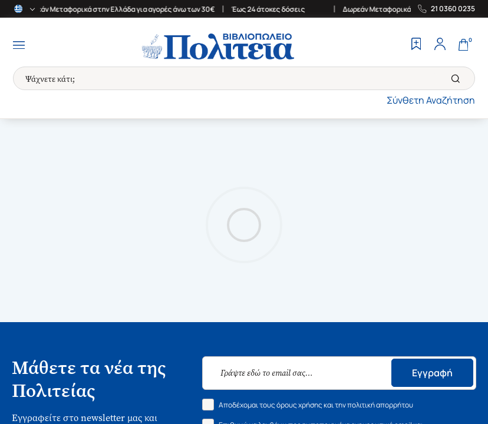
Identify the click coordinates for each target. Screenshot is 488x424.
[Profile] (439, 45)
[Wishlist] (416, 45)
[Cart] (463, 45)
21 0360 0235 (453, 9)
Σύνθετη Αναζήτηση (431, 100)
